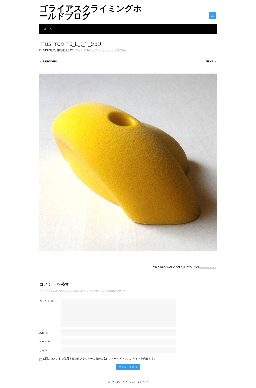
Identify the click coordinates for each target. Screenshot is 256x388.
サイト (43, 350)
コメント (46, 301)
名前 (44, 332)
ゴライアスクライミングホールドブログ (90, 12)
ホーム (48, 29)
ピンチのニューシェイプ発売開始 (108, 50)
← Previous (48, 61)
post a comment (207, 267)
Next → (211, 61)
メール (45, 341)
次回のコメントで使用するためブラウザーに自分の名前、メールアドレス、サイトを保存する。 (99, 358)
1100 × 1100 (79, 50)
